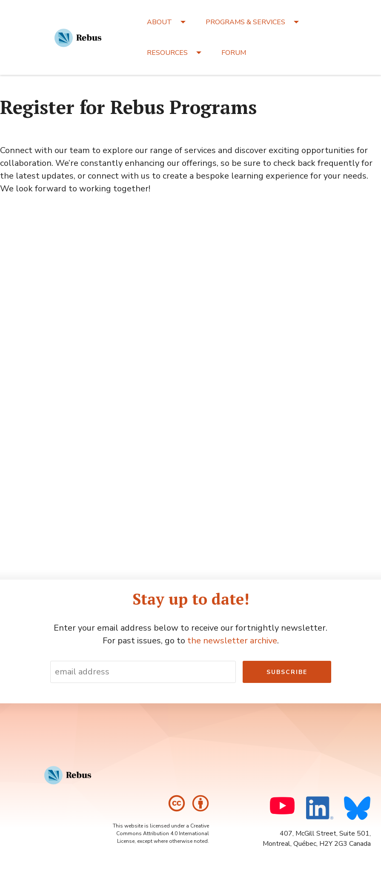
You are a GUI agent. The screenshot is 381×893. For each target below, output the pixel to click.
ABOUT (159, 22)
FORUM (233, 52)
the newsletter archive (232, 640)
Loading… (190, 371)
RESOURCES (167, 52)
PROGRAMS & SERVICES (245, 22)
